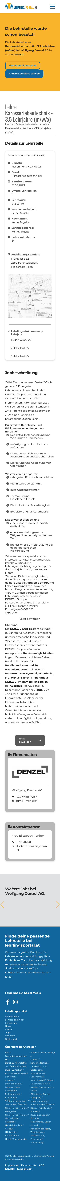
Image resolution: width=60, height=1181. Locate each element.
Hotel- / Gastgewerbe (16, 1139)
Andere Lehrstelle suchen (24, 73)
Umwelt (34, 1125)
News (8, 1026)
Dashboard (11, 1039)
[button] (52, 6)
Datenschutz (28, 1165)
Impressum (12, 1165)
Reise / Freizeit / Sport (41, 1108)
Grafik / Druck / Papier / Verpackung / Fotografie (17, 1118)
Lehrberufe (11, 1023)
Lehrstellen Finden (14, 1020)
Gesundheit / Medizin (16, 1104)
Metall (33, 1090)
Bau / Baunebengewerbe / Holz (16, 1056)
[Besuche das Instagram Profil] (15, 1002)
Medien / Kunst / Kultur (42, 1087)
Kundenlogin (24, 1168)
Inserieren (10, 1036)
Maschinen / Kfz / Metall (42, 1080)
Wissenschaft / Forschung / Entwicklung (37, 1139)
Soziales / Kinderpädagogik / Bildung (40, 1115)
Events (8, 1029)
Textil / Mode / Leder (40, 1122)
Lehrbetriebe (12, 1016)
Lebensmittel (37, 1077)
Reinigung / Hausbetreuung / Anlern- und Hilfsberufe (42, 1101)
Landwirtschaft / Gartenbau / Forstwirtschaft (38, 1070)
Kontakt (10, 1168)
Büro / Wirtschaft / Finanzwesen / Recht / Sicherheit (16, 1073)
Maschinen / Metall (40, 1084)
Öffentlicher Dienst (40, 1094)
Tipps (8, 1032)
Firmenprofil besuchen (22, 65)
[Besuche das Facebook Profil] (7, 1002)
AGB (41, 1165)
